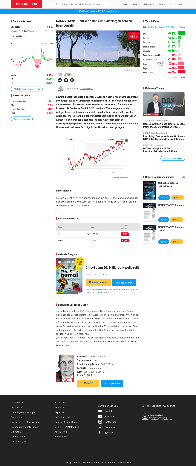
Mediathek (60, 407)
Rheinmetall (148, 72)
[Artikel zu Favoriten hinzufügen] (72, 80)
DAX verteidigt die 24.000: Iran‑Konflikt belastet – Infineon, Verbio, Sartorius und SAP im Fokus (162, 150)
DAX (60, 74)
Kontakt (105, 410)
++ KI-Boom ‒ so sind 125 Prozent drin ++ (98, 11)
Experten (59, 412)
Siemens (146, 50)
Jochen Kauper (86, 88)
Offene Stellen (18, 436)
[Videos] (162, 4)
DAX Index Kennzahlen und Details (27, 89)
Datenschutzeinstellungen (25, 426)
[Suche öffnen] (57, 4)
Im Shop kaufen (124, 282)
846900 (15, 30)
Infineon (146, 37)
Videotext (16, 431)
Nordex (68, 74)
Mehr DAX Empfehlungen (172, 158)
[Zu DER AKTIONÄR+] (149, 4)
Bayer (145, 68)
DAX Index (15, 26)
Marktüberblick (62, 417)
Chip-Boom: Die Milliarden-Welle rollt (112, 267)
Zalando (146, 42)
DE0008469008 (29, 30)
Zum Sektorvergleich (22, 119)
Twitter (105, 432)
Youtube (106, 416)
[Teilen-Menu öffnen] (60, 80)
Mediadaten (17, 402)
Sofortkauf (98, 282)
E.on (145, 63)
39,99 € (164, 197)
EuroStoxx (181, 26)
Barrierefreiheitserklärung (25, 421)
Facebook (106, 427)
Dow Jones (159, 26)
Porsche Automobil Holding (153, 55)
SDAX (173, 26)
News (161, 64)
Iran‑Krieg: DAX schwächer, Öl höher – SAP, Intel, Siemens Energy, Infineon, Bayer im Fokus (164, 137)
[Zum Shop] (124, 4)
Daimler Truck (149, 46)
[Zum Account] (135, 4)
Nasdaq (151, 26)
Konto (98, 292)
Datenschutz (17, 417)
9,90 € (163, 219)
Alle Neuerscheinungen (180, 177)
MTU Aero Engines (150, 59)
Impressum (17, 407)
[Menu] (180, 4)
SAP (144, 33)
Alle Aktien (60, 402)
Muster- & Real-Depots (66, 421)
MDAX (168, 26)
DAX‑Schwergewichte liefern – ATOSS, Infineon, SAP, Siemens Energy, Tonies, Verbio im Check (164, 125)
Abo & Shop (60, 431)
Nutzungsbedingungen (23, 412)
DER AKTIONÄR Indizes (66, 426)
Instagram (107, 421)
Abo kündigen (18, 441)
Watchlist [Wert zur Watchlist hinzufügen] (19, 36)
